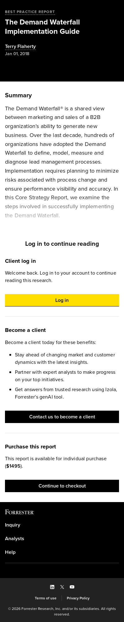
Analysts (14, 539)
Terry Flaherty (20, 46)
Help (10, 552)
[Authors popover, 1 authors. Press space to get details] (20, 46)
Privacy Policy (78, 598)
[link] (62, 525)
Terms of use (46, 598)
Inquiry (12, 525)
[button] (62, 300)
